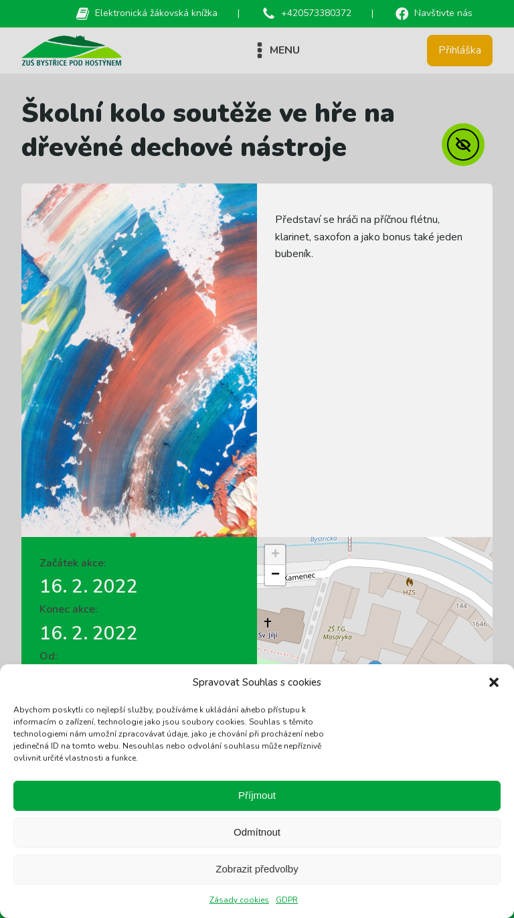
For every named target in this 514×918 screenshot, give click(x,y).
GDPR (287, 900)
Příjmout (257, 795)
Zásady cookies (239, 900)
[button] (494, 682)
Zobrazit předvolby (257, 868)
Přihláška (459, 50)
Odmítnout (257, 832)
